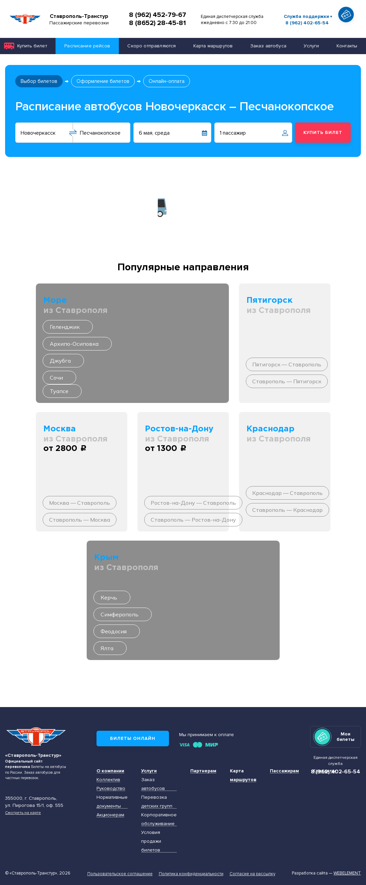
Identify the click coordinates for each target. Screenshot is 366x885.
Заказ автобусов (153, 784)
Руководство (110, 788)
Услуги (311, 46)
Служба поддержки (306, 16)
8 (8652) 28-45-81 (157, 23)
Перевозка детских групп (156, 801)
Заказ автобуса (268, 46)
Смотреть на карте (23, 812)
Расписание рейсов (87, 46)
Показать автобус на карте (348, 26)
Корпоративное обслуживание (159, 819)
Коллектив (108, 779)
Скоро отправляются (151, 46)
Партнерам (203, 771)
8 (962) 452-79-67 (157, 15)
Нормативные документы (112, 801)
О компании (110, 771)
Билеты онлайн (132, 738)
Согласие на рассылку (252, 874)
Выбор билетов (39, 81)
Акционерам (110, 815)
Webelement (347, 873)
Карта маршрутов (213, 46)
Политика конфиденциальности (191, 874)
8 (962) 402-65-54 (307, 23)
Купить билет (32, 46)
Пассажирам (284, 771)
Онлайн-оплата (167, 81)
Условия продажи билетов (151, 841)
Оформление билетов (103, 81)
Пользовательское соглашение (120, 874)
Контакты (347, 46)
